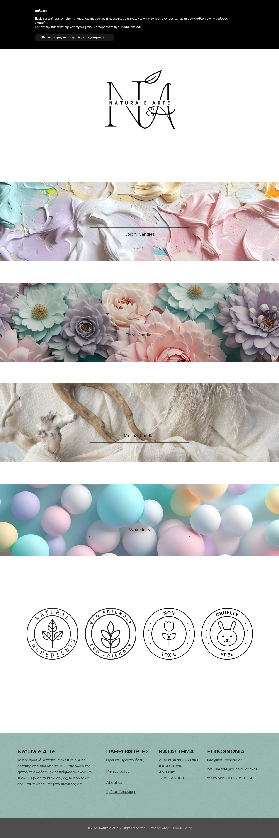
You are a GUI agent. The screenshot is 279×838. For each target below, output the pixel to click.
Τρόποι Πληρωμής (121, 791)
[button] (241, 10)
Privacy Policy (159, 828)
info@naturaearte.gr (224, 760)
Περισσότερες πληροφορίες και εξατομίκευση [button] (74, 37)
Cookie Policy (182, 828)
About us (114, 782)
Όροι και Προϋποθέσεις (125, 760)
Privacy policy (118, 771)
